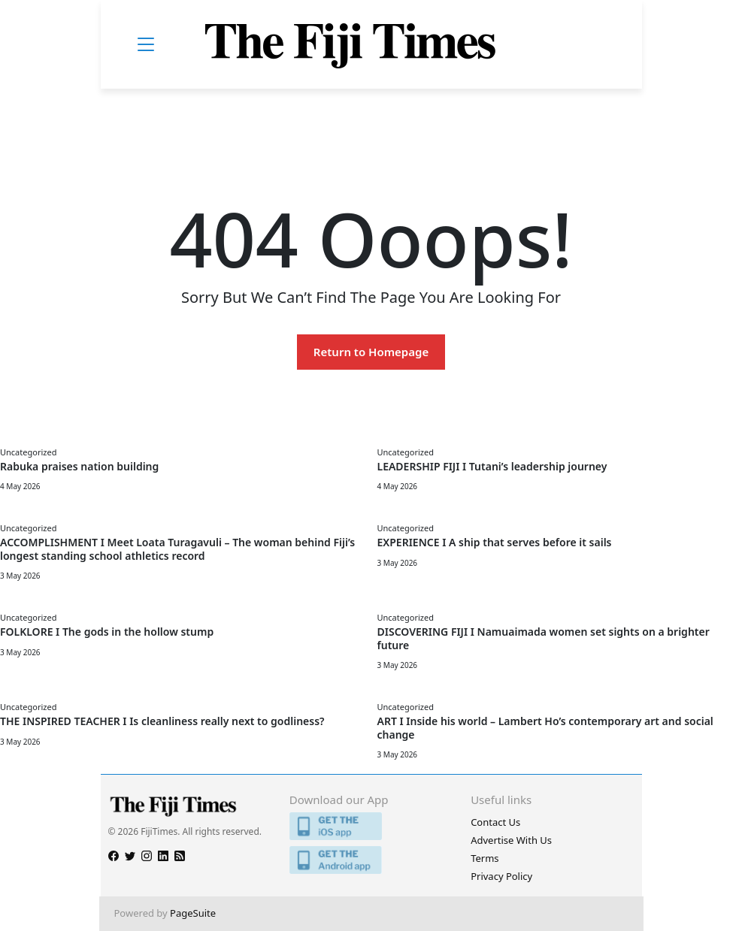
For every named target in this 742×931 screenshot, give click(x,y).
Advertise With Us (511, 840)
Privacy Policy (501, 876)
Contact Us (495, 822)
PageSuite (193, 913)
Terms (484, 858)
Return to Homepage (371, 351)
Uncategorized (28, 452)
